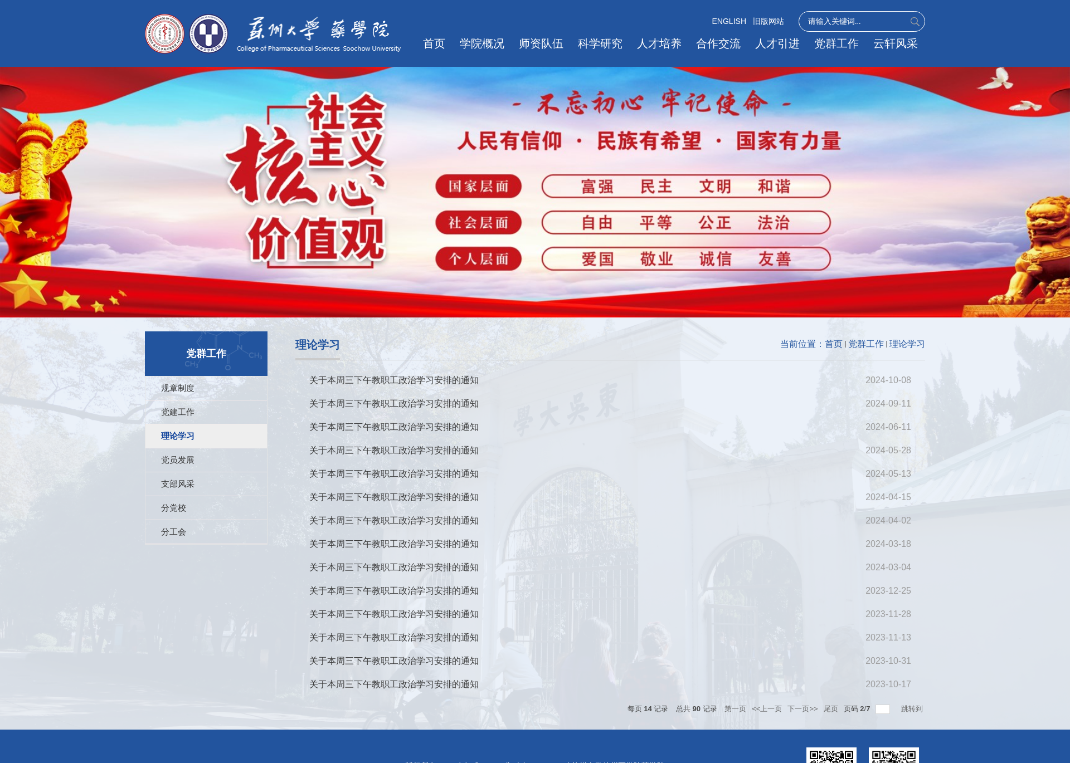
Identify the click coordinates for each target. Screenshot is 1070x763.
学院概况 (486, 43)
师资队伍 (544, 43)
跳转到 (913, 709)
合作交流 (720, 43)
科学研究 (603, 43)
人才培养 (661, 43)
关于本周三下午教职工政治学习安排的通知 (394, 380)
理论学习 (907, 344)
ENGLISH (729, 21)
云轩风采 (895, 43)
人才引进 (778, 43)
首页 (438, 43)
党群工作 (837, 43)
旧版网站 (768, 21)
